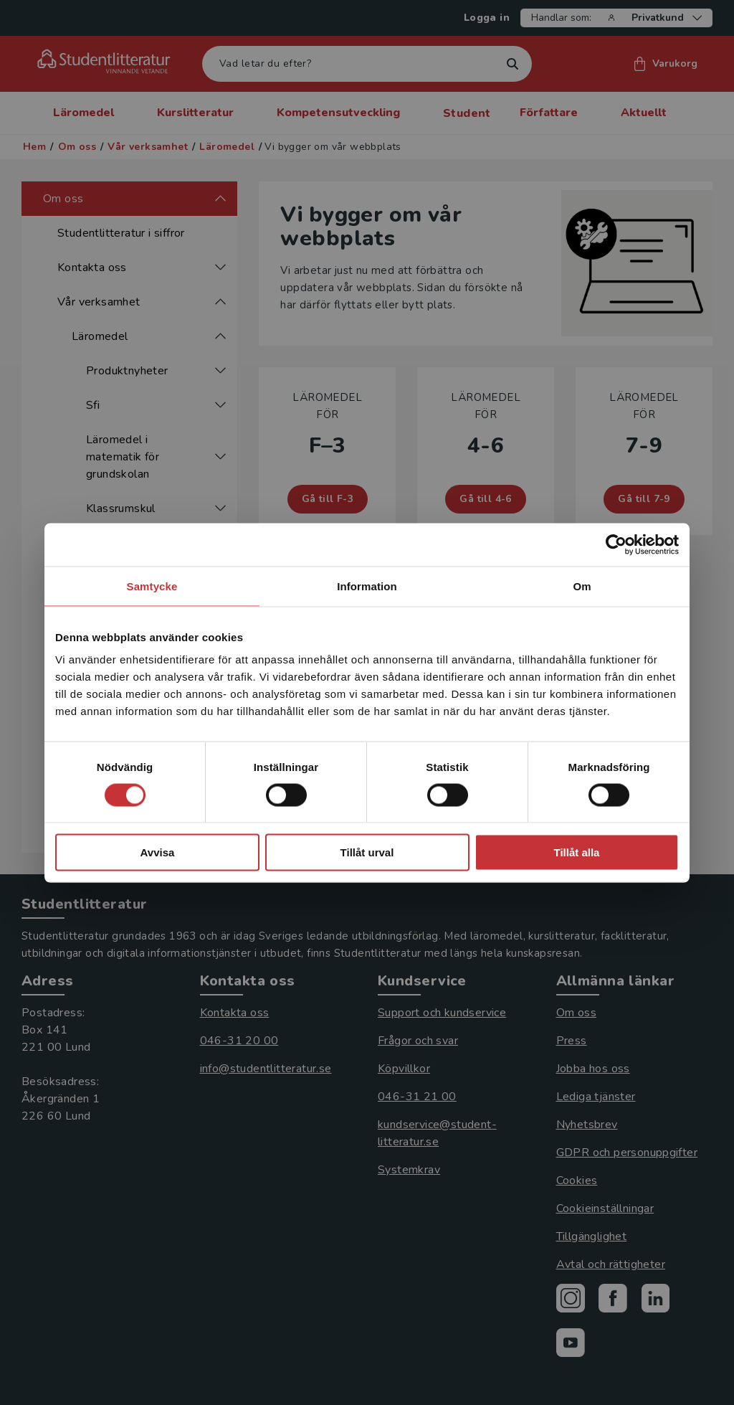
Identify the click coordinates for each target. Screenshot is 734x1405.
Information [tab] (367, 585)
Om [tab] (582, 585)
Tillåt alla (577, 852)
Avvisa (157, 852)
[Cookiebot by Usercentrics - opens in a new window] (616, 544)
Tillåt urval (367, 852)
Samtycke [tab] (152, 585)
